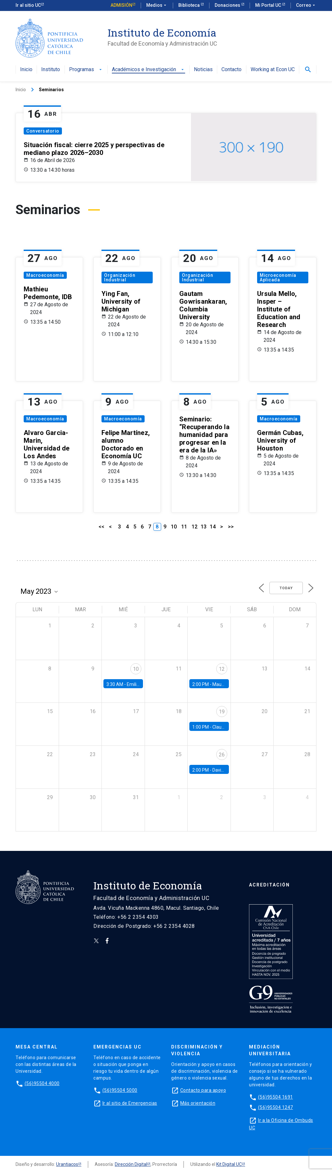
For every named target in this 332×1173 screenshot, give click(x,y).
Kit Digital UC (229, 1164)
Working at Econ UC (273, 69)
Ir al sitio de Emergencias (129, 1103)
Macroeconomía (45, 275)
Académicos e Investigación (148, 69)
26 (222, 755)
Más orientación (198, 1103)
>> (231, 527)
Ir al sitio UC (28, 5)
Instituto (50, 69)
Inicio (26, 69)
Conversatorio (42, 131)
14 (213, 527)
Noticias (203, 69)
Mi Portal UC (268, 5)
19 (222, 712)
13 (204, 527)
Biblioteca (189, 5)
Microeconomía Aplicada (278, 277)
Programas (86, 69)
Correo (306, 5)
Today (286, 588)
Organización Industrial (119, 277)
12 (194, 527)
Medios (157, 5)
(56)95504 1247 (275, 1107)
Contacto (231, 69)
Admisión (121, 5)
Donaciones (228, 5)
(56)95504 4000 (42, 1083)
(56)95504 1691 (275, 1097)
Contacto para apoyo (203, 1090)
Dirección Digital (131, 1164)
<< (101, 527)
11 (184, 527)
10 (174, 527)
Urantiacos (67, 1164)
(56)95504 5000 (119, 1090)
